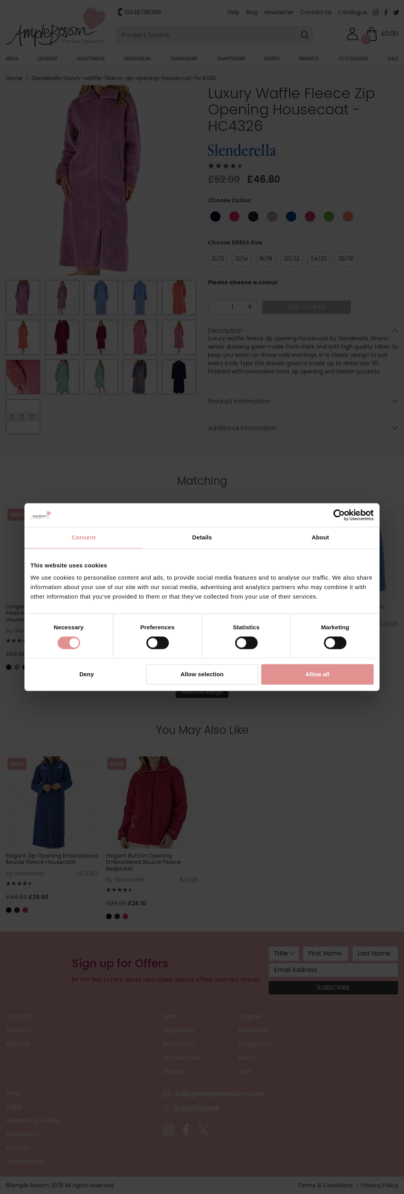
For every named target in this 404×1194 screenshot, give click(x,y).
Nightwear (91, 58)
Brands (309, 58)
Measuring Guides (33, 1120)
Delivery (18, 1030)
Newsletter (279, 12)
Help (233, 12)
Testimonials (25, 1161)
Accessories (181, 1057)
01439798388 (142, 12)
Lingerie (48, 58)
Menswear (137, 58)
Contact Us (315, 12)
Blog (252, 12)
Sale (392, 58)
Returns (18, 1043)
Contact (19, 1016)
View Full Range (202, 692)
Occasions (353, 58)
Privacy (17, 1148)
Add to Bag (306, 307)
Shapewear (231, 58)
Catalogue (352, 12)
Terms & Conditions (325, 1185)
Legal (14, 1106)
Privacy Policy (379, 1185)
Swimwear (183, 58)
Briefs (272, 58)
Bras (12, 58)
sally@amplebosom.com (219, 1093)
